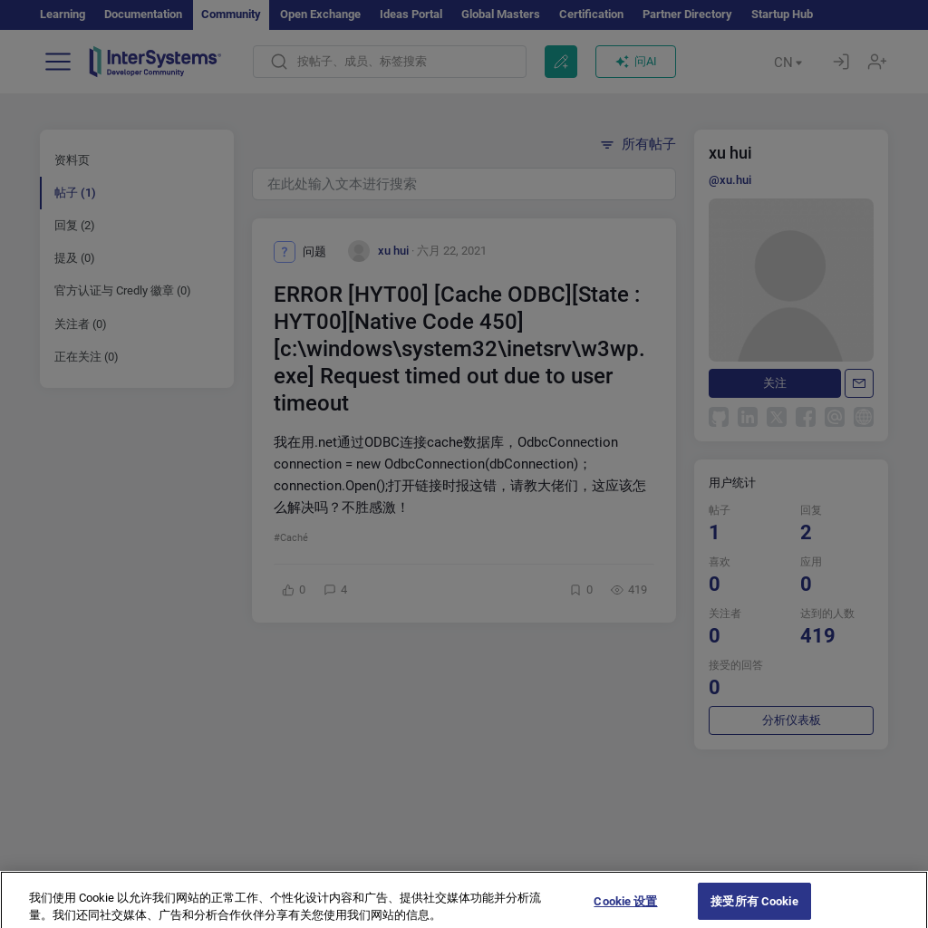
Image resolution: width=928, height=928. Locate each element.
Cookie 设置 (625, 909)
